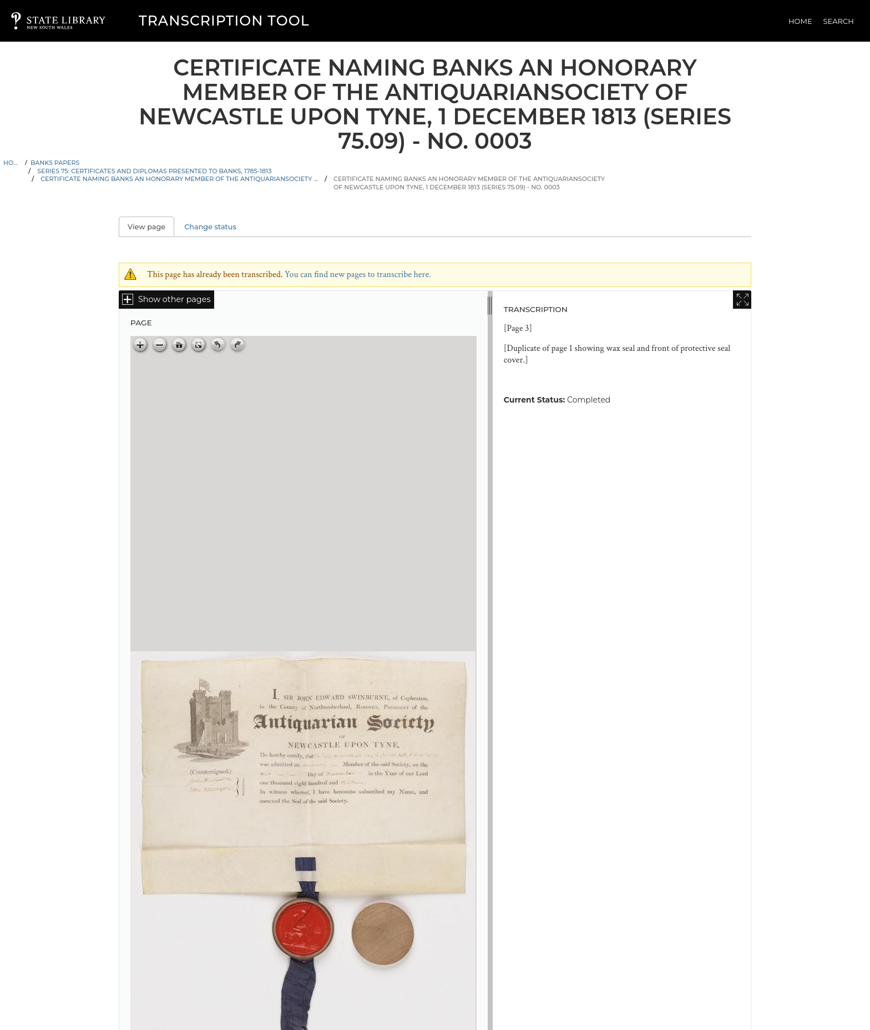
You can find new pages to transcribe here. (358, 274)
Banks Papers (55, 163)
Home (800, 21)
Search (838, 21)
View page (151, 227)
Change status (210, 227)
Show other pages (174, 299)
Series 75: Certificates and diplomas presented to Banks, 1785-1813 (154, 171)
